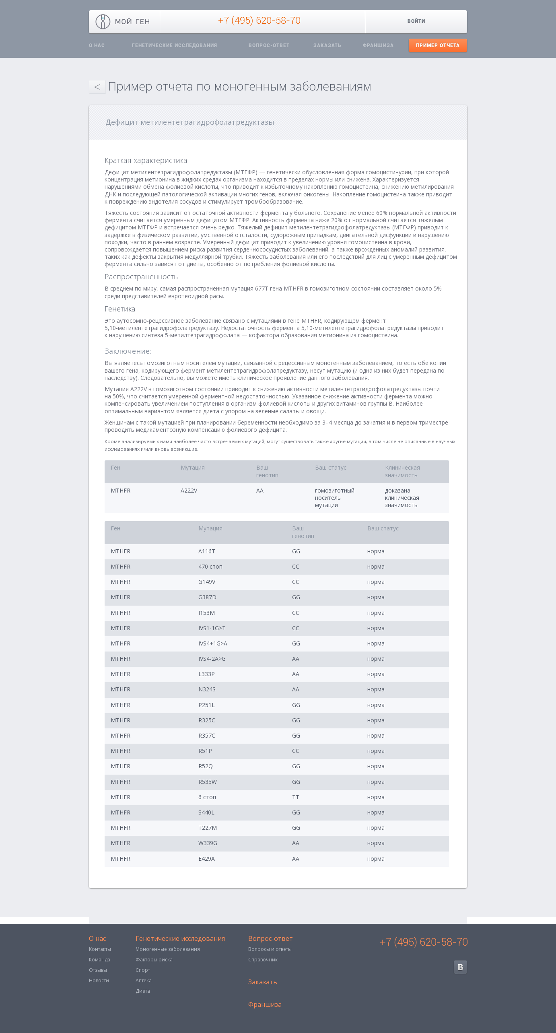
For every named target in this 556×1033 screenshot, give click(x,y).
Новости (99, 980)
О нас (97, 45)
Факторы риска (154, 959)
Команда (99, 959)
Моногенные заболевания (168, 949)
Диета (143, 991)
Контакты (100, 949)
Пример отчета (438, 45)
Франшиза (378, 45)
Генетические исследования (174, 45)
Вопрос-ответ (269, 45)
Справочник (263, 959)
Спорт (143, 970)
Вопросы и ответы (270, 949)
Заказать (327, 45)
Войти (416, 21)
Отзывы (98, 970)
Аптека (144, 980)
